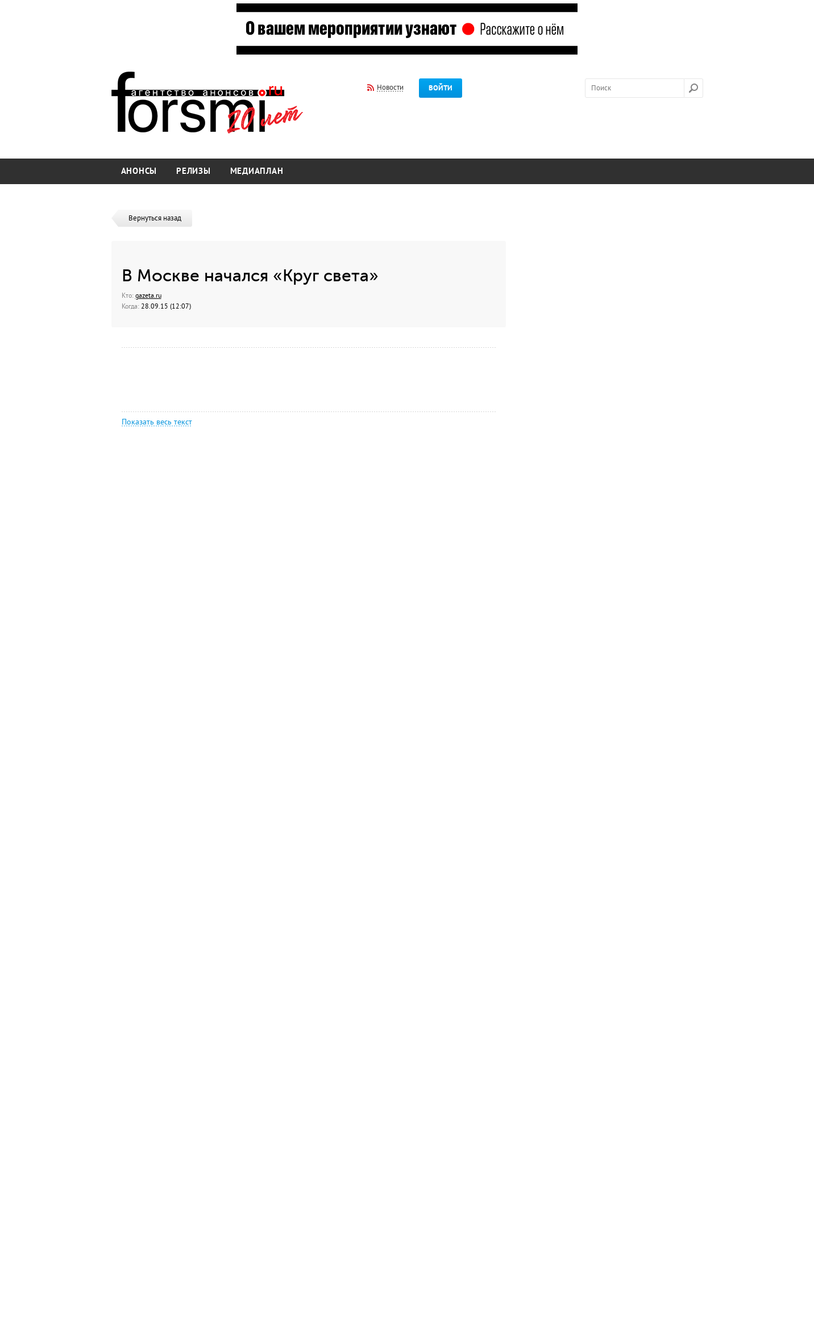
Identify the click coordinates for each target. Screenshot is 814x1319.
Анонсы (139, 171)
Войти (440, 88)
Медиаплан (257, 171)
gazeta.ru (148, 295)
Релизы (193, 171)
